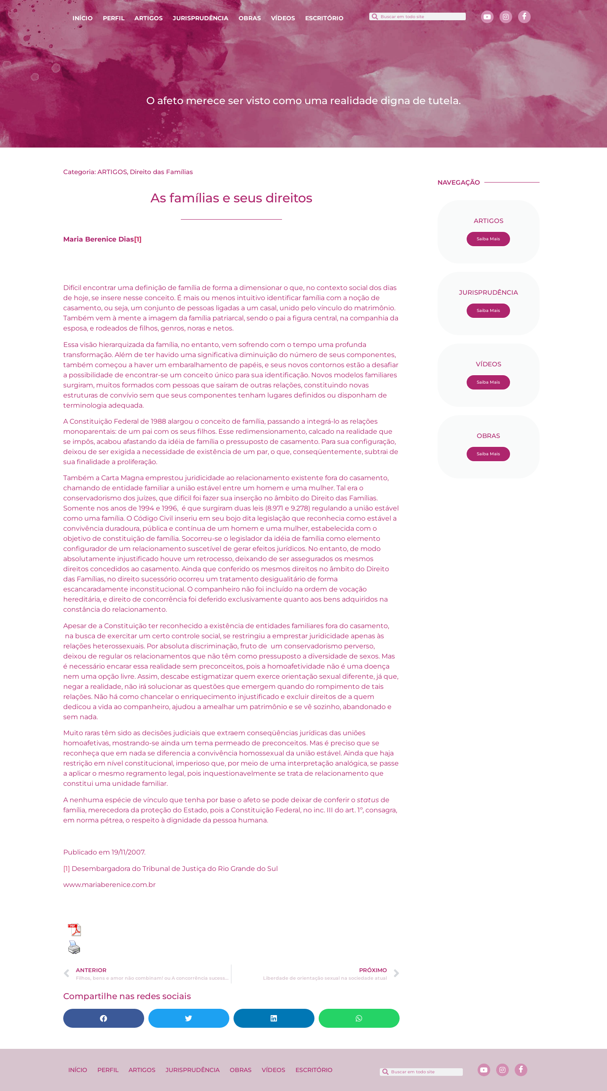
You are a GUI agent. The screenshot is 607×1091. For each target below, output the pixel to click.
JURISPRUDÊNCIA (200, 18)
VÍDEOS (283, 18)
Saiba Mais (488, 239)
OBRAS (250, 18)
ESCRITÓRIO (324, 18)
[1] (138, 239)
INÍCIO (83, 18)
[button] (103, 1018)
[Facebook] (524, 17)
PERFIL (113, 18)
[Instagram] (506, 17)
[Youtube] (487, 17)
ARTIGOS (148, 18)
